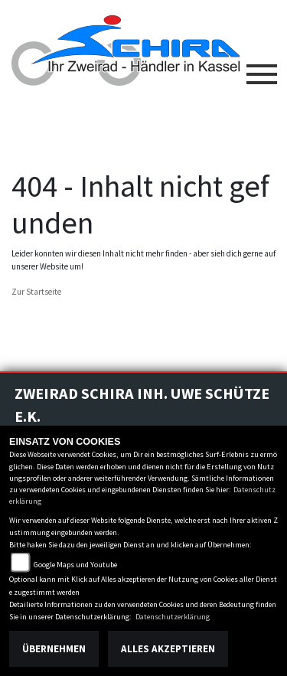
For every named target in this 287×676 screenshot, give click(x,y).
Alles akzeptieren (168, 648)
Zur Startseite (36, 291)
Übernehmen (54, 648)
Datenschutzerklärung (172, 617)
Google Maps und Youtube (75, 565)
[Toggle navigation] (261, 68)
